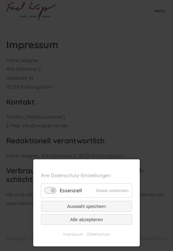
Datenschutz (98, 234)
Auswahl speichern (86, 206)
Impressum (73, 234)
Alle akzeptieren (86, 219)
